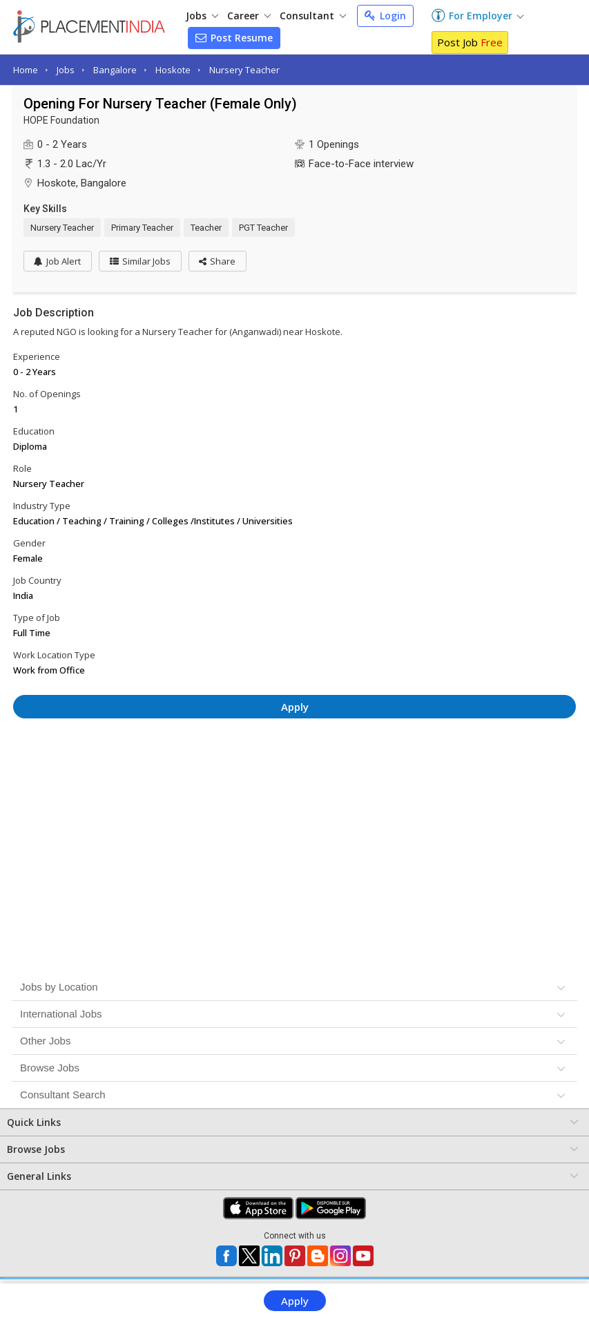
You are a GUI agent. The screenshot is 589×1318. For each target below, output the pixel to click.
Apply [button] (295, 707)
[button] (218, 261)
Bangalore (115, 70)
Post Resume (234, 37)
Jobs (202, 15)
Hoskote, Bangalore (81, 183)
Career (249, 15)
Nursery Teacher (244, 70)
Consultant (313, 15)
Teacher (206, 227)
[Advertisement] (295, 767)
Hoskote (173, 70)
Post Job (470, 42)
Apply (295, 1301)
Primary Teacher (142, 227)
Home (25, 70)
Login (385, 15)
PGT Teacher (263, 227)
